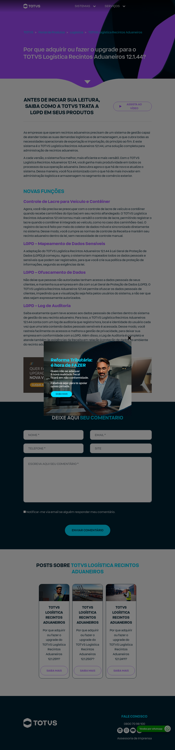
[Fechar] (129, 337)
